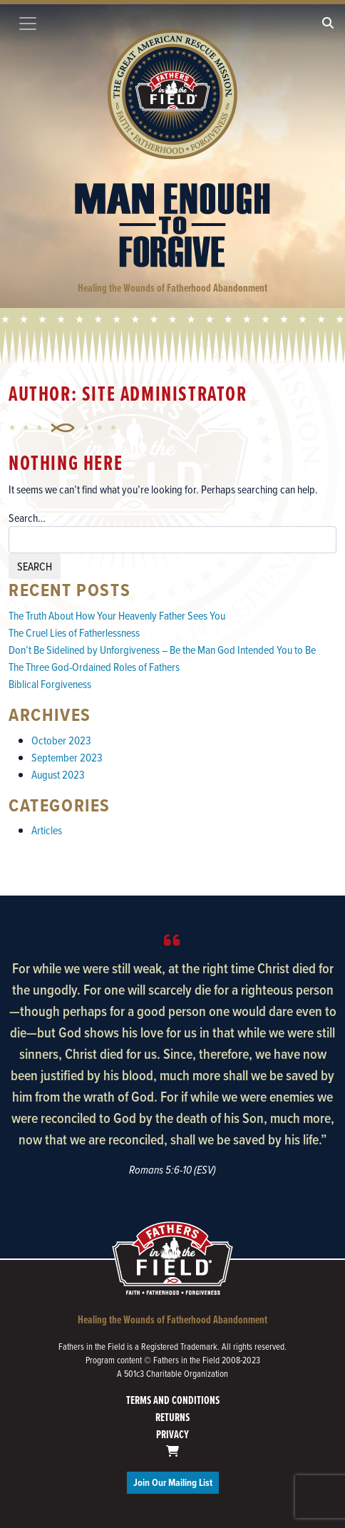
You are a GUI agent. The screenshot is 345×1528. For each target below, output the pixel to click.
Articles (46, 830)
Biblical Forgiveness (50, 684)
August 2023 (58, 774)
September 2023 (67, 757)
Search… (27, 517)
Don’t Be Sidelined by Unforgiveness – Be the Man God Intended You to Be (162, 649)
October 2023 (61, 740)
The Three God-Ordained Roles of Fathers (94, 667)
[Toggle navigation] (28, 23)
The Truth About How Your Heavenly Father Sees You (117, 615)
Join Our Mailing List (172, 1482)
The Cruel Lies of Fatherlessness (74, 632)
